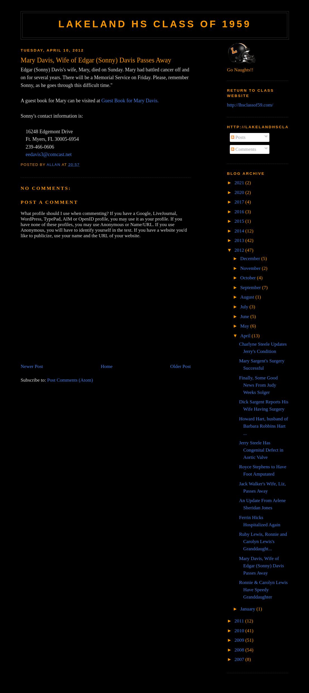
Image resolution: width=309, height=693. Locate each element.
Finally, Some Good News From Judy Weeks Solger (258, 385)
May (245, 326)
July (244, 306)
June (245, 316)
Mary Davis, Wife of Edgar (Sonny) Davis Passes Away (261, 566)
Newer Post (32, 366)
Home (106, 366)
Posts (238, 137)
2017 (240, 202)
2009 (240, 640)
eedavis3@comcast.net (49, 154)
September (251, 287)
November (251, 268)
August (247, 297)
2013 (240, 240)
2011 (240, 621)
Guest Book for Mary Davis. (129, 100)
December (250, 258)
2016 (240, 211)
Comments (243, 149)
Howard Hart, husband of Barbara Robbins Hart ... (263, 426)
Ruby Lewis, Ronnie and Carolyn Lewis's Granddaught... (263, 541)
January (248, 609)
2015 (240, 221)
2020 (240, 192)
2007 (240, 659)
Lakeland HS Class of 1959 (154, 24)
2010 (240, 630)
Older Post (180, 366)
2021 (240, 182)
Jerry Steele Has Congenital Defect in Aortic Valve (261, 450)
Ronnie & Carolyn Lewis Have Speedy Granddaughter (263, 590)
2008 (240, 650)
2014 (240, 231)
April (246, 335)
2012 (240, 250)
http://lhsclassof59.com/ (250, 105)
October (248, 277)
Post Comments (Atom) (70, 380)
